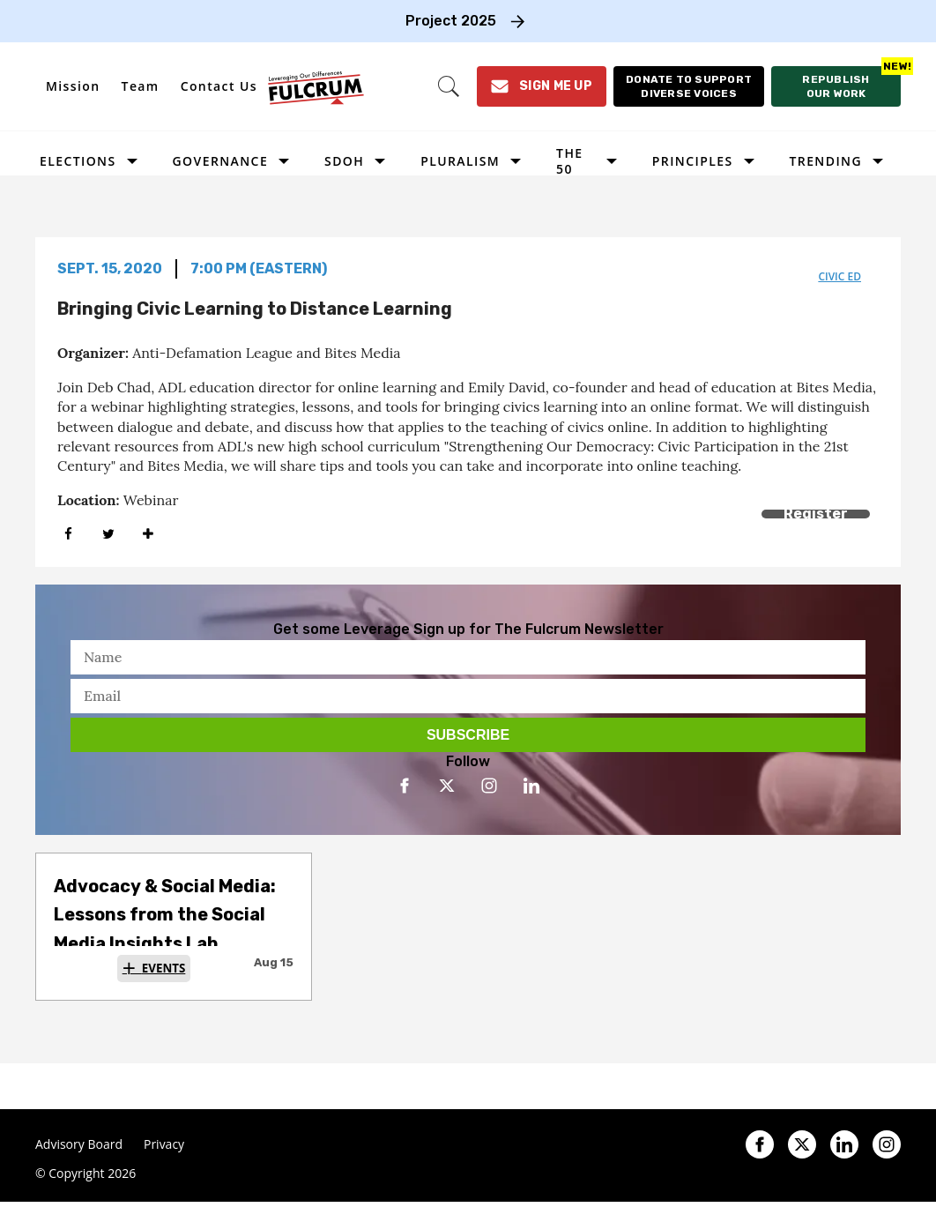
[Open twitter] (447, 785)
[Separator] (148, 534)
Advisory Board (79, 1144)
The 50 (569, 161)
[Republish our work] (836, 86)
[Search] (449, 86)
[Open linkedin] (531, 785)
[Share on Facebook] (68, 534)
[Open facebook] (404, 785)
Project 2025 (450, 20)
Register (816, 513)
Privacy (164, 1144)
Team (141, 86)
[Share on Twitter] (108, 534)
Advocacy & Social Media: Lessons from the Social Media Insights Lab (165, 915)
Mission (73, 86)
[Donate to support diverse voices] (688, 86)
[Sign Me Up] (541, 86)
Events (164, 968)
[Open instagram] (489, 785)
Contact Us (219, 86)
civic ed (839, 276)
